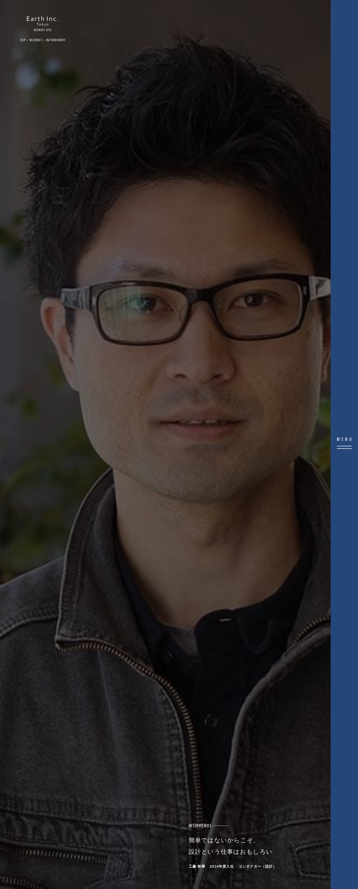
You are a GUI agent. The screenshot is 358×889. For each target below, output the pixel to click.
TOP (23, 40)
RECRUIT (36, 40)
